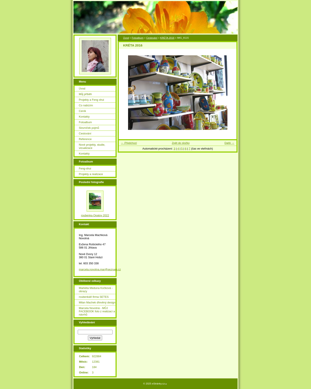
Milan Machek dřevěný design (97, 302)
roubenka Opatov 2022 (95, 215)
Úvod (126, 38)
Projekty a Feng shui (91, 99)
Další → (229, 143)
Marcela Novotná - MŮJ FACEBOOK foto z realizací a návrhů (97, 311)
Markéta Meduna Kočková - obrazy (96, 289)
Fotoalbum (137, 38)
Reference (85, 139)
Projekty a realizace (91, 174)
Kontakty (84, 116)
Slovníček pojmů (89, 127)
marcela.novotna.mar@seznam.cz (100, 269)
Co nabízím (86, 105)
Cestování (151, 38)
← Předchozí (129, 143)
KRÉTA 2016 (167, 38)
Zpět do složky (181, 143)
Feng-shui (85, 168)
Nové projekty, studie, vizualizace (92, 146)
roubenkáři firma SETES (94, 296)
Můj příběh (85, 94)
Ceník (82, 111)
